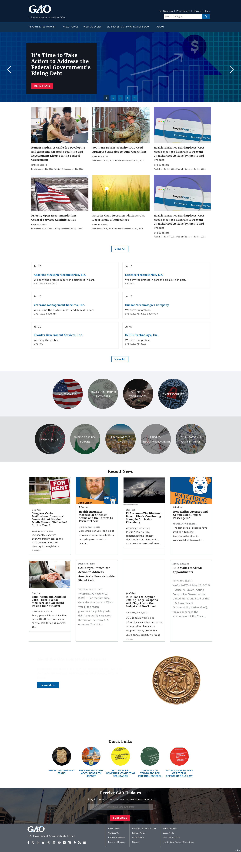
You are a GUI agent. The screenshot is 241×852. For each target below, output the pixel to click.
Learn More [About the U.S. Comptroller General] (48, 685)
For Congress (166, 11)
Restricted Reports (116, 842)
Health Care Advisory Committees (178, 842)
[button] (231, 69)
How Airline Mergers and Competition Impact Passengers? (190, 515)
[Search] (183, 16)
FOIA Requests (170, 828)
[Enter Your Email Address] (120, 807)
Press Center (183, 11)
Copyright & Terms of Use (144, 828)
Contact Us (113, 833)
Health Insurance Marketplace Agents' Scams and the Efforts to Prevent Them (96, 516)
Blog (207, 11)
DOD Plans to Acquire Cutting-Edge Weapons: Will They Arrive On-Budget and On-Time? (142, 601)
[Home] (57, 832)
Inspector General (116, 837)
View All (119, 248)
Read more (42, 86)
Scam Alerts (168, 833)
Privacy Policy (138, 833)
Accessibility (138, 837)
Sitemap (136, 842)
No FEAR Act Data (171, 837)
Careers (197, 11)
